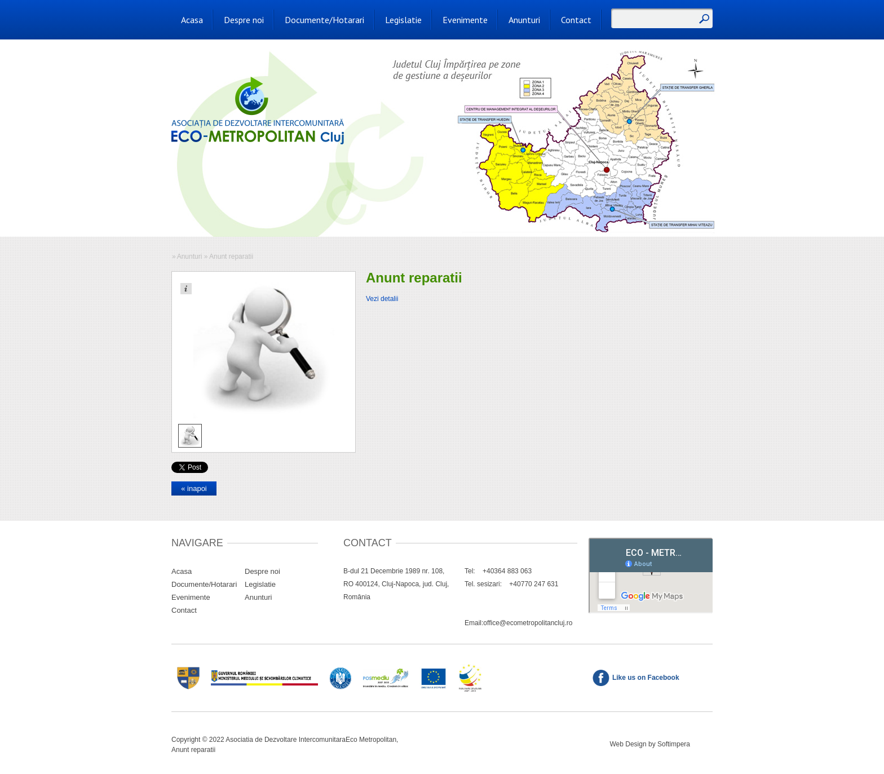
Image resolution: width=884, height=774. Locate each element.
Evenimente (465, 19)
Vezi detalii (382, 299)
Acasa (192, 19)
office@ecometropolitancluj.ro (527, 623)
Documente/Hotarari (324, 19)
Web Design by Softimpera (649, 744)
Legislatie (403, 19)
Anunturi (524, 19)
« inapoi (194, 488)
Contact (576, 19)
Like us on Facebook (645, 678)
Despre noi (244, 19)
